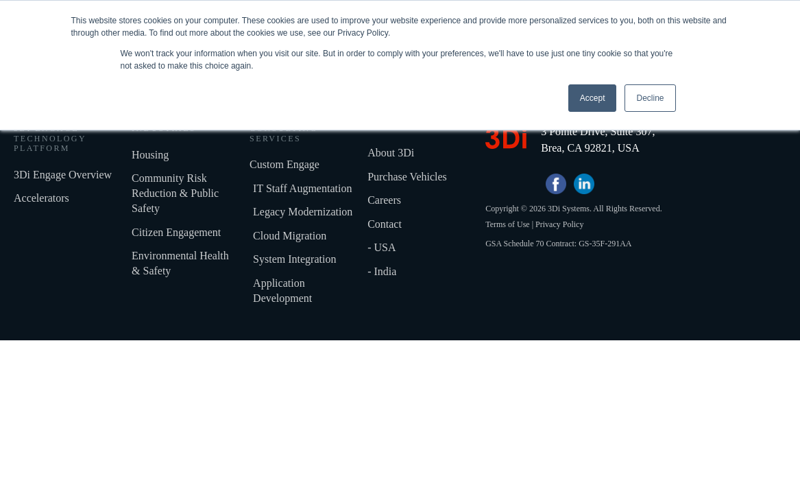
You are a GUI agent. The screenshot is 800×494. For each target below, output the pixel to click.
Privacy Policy (559, 239)
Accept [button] (592, 98)
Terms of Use (507, 239)
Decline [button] (650, 98)
